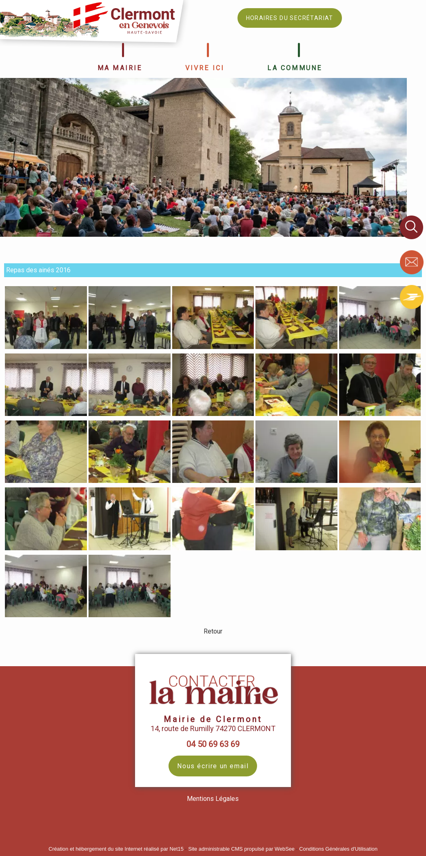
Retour (213, 631)
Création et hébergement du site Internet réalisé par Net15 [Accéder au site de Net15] (116, 849)
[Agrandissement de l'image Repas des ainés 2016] (46, 347)
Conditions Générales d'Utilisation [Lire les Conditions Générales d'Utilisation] (338, 849)
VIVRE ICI (205, 68)
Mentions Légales (213, 799)
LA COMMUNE (294, 68)
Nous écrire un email (212, 766)
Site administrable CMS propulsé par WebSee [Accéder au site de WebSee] (241, 849)
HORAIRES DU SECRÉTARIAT (289, 18)
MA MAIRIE (120, 68)
